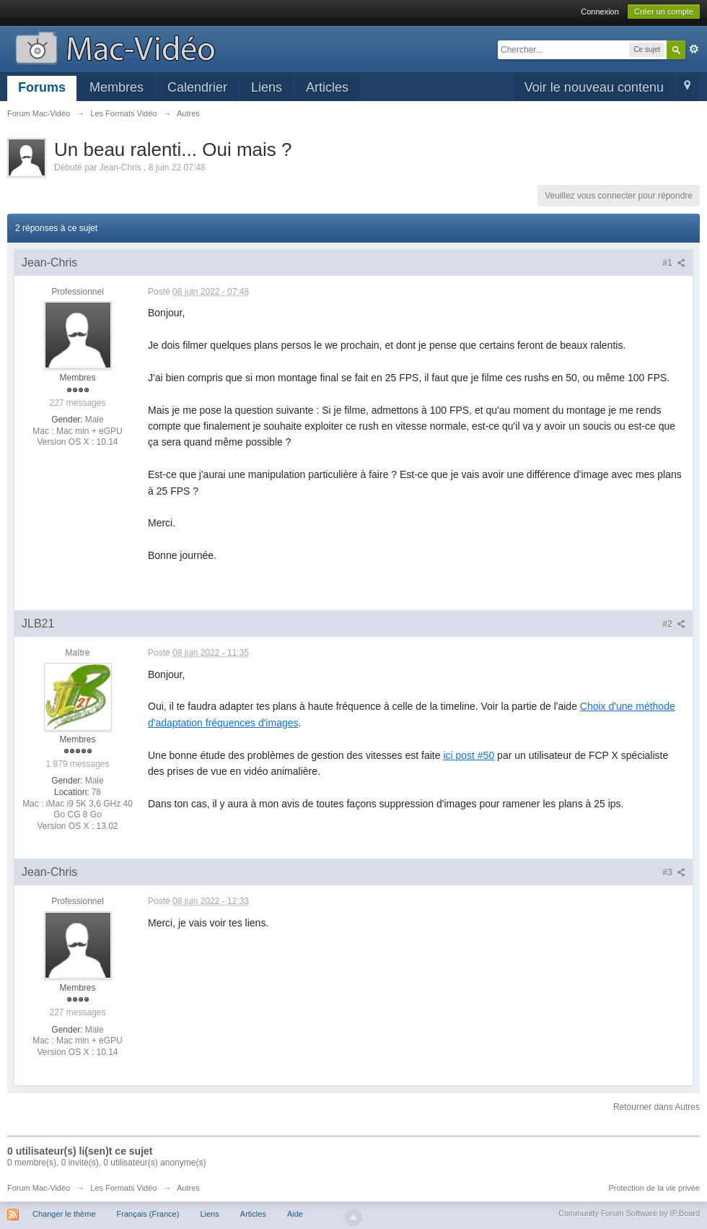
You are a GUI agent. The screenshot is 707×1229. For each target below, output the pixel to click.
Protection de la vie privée (654, 1188)
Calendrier (197, 87)
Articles (327, 87)
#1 (673, 263)
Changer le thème (63, 1214)
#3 (673, 872)
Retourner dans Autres (656, 1107)
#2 (673, 624)
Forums (42, 87)
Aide (295, 1214)
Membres (116, 87)
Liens (266, 87)
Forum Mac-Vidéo (38, 1188)
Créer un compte (663, 11)
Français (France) (148, 1214)
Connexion (600, 11)
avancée (694, 49)
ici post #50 (468, 755)
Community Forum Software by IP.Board (629, 1213)
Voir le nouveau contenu (594, 87)
